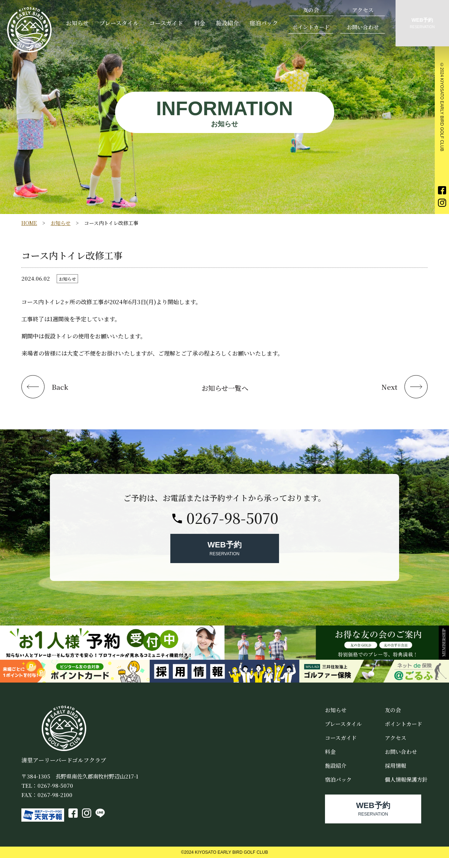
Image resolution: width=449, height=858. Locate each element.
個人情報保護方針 (406, 779)
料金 (199, 23)
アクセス (362, 10)
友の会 (311, 10)
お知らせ (77, 23)
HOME (29, 222)
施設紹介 (227, 23)
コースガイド (166, 23)
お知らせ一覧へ (224, 388)
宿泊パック (263, 23)
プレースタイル (119, 23)
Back (60, 387)
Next (389, 387)
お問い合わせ (363, 27)
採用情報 (395, 765)
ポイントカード (311, 27)
